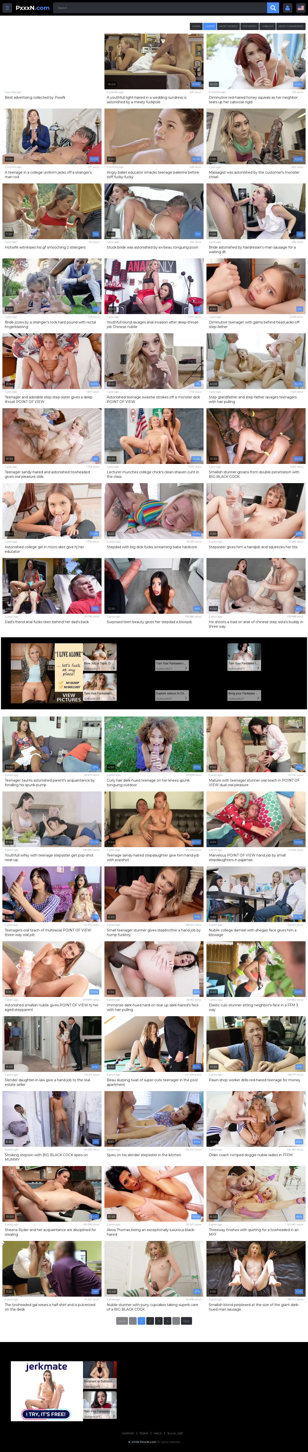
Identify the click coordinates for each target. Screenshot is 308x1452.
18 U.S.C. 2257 (175, 1433)
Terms (144, 1433)
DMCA (157, 1433)
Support (128, 1433)
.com (33, 8)
